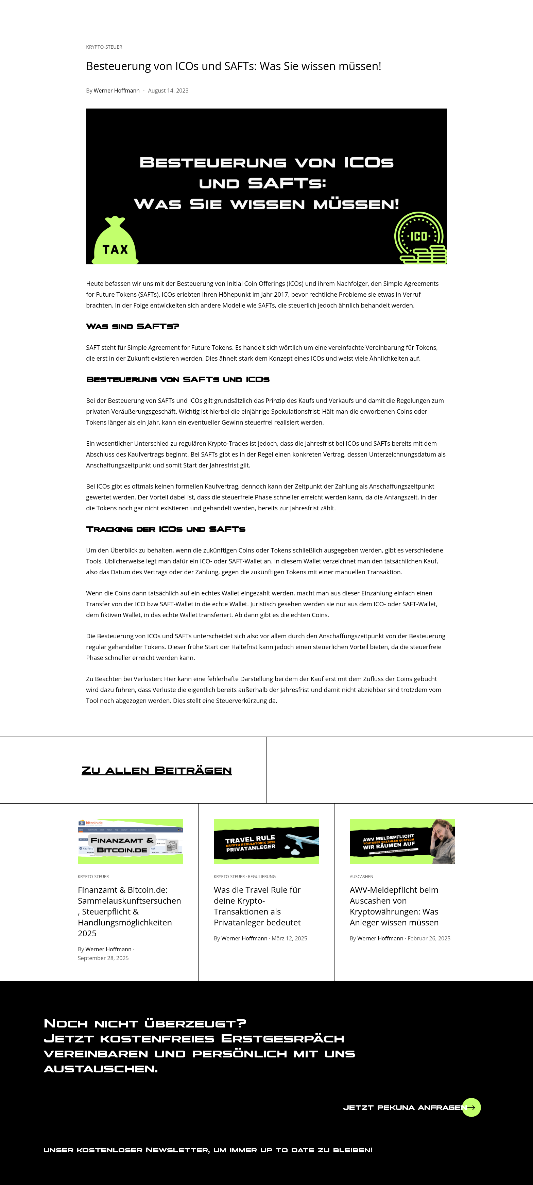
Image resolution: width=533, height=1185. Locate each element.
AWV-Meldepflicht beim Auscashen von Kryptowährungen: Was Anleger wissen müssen (394, 906)
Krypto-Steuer (104, 47)
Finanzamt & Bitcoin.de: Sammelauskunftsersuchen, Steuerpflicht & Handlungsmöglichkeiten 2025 (129, 911)
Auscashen (361, 877)
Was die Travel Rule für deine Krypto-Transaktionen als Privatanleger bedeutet (257, 906)
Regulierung (262, 877)
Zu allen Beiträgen (157, 770)
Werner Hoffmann (117, 90)
